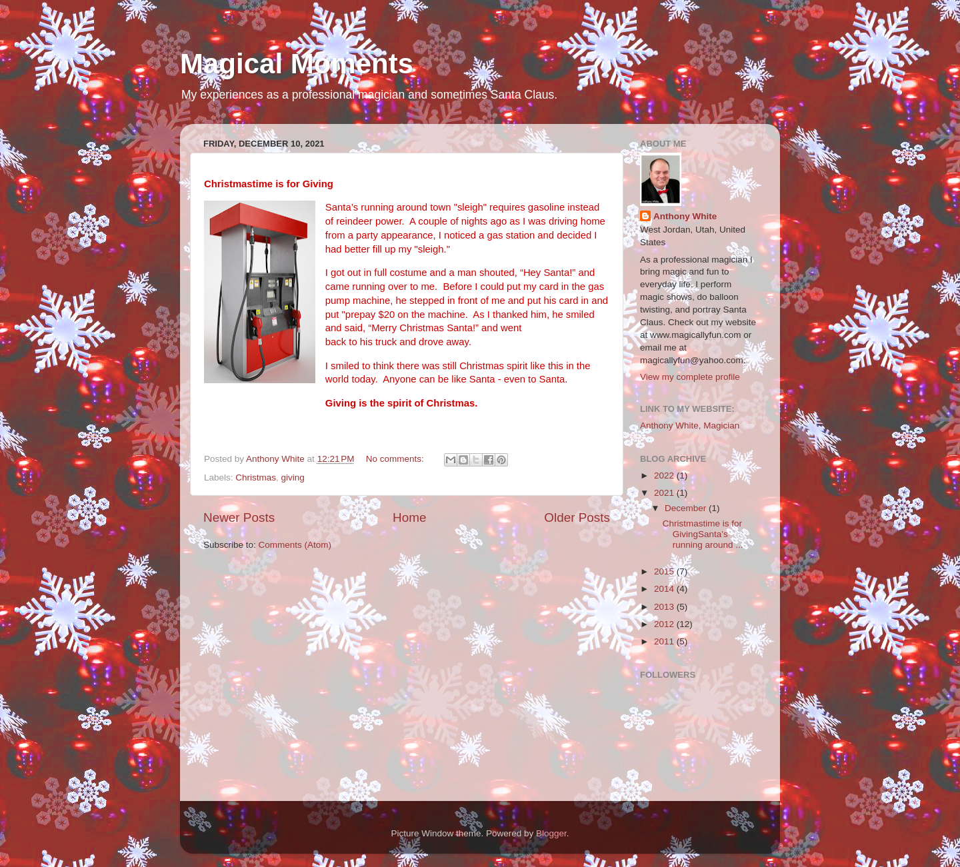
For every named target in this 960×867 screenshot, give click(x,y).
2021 (665, 493)
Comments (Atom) (295, 545)
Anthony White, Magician (689, 426)
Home (409, 517)
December (687, 508)
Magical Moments (296, 63)
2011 (665, 641)
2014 (665, 589)
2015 (665, 571)
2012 (665, 624)
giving (293, 477)
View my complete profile (690, 377)
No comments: (396, 459)
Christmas (255, 477)
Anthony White (685, 216)
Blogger (551, 833)
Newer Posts (239, 517)
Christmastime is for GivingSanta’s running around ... (703, 534)
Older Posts (577, 517)
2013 (665, 607)
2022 (665, 475)
